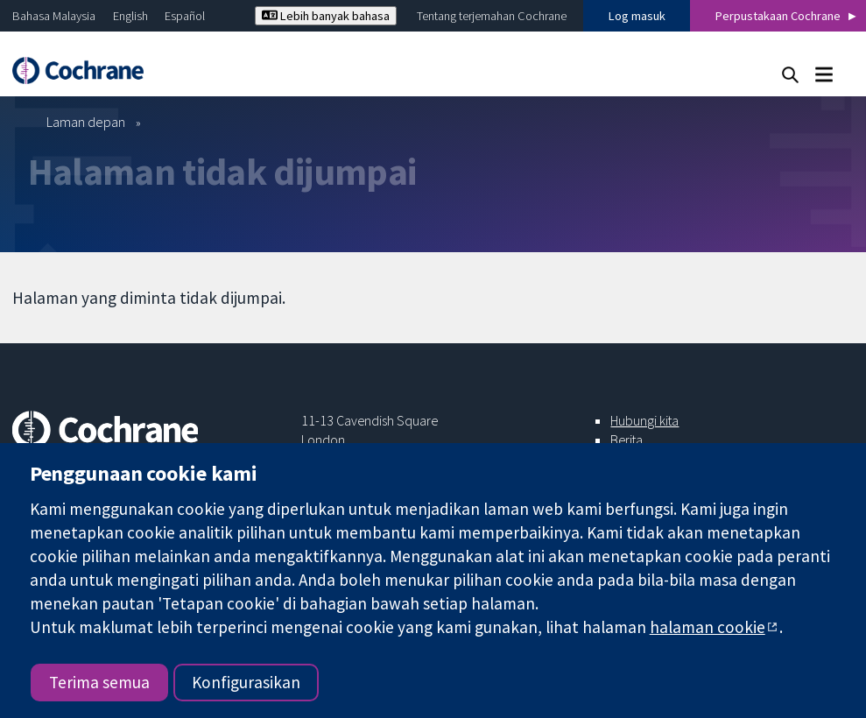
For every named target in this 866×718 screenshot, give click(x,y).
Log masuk (637, 16)
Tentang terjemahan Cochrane (492, 16)
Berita (626, 439)
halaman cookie (707, 626)
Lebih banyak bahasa (326, 16)
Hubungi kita (644, 420)
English (130, 16)
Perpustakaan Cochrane (778, 16)
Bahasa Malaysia (53, 16)
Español (185, 16)
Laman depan (85, 121)
